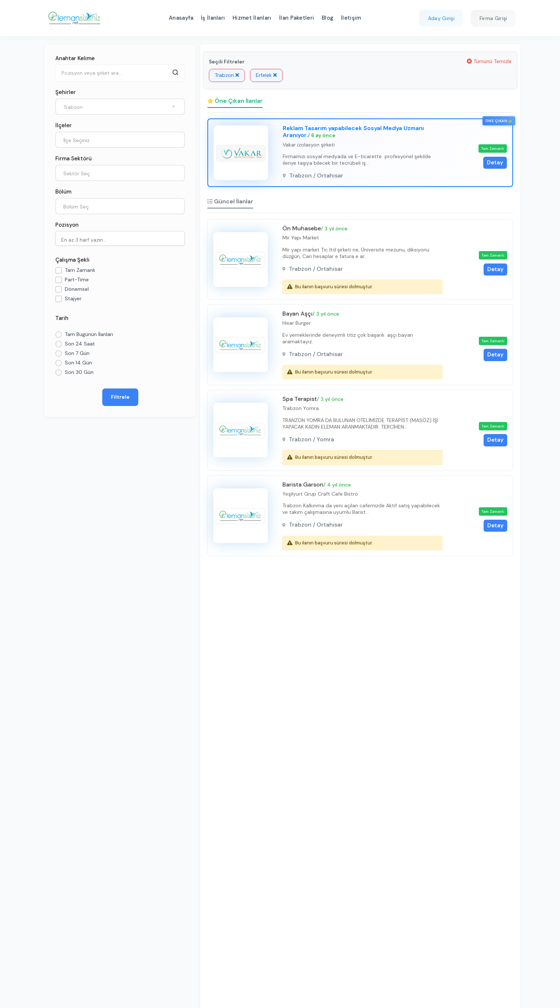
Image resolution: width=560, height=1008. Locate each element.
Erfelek (266, 75)
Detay (495, 162)
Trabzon (227, 75)
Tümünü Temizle (489, 61)
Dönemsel (77, 289)
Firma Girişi (493, 18)
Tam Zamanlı (80, 270)
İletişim (351, 18)
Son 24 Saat (80, 343)
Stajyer (73, 298)
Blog (327, 18)
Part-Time (77, 279)
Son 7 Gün (77, 353)
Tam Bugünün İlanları (89, 334)
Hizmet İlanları (252, 18)
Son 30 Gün (79, 372)
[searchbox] (122, 239)
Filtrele (120, 397)
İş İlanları (213, 18)
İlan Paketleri (296, 18)
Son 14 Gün (78, 362)
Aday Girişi (441, 18)
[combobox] (120, 106)
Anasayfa (181, 18)
